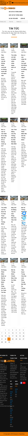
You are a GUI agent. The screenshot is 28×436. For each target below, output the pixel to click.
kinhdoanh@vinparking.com (7, 406)
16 (9, 336)
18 (16, 336)
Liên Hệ (23, 18)
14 (2, 336)
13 (23, 333)
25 (16, 339)
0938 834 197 (11, 402)
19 (20, 336)
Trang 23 (18, 21)
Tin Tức (11, 21)
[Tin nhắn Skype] (24, 218)
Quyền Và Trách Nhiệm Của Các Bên (23, 378)
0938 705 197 (11, 421)
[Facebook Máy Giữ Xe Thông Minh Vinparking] (21, 382)
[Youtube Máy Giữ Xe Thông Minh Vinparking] (24, 382)
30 (9, 342)
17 (12, 336)
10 (12, 333)
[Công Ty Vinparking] (7, 361)
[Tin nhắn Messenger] (24, 213)
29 (5, 342)
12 (20, 333)
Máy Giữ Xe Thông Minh (16, 15)
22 (5, 339)
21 (2, 339)
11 (16, 333)
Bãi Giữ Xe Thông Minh (15, 11)
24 (12, 339)
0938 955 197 (11, 393)
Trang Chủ (12, 8)
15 (5, 336)
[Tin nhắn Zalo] (24, 223)
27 (23, 339)
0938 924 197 (11, 412)
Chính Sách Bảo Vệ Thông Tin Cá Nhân (23, 368)
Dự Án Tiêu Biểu (13, 18)
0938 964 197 (16, 391)
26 (20, 339)
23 (9, 339)
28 (2, 342)
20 (23, 336)
